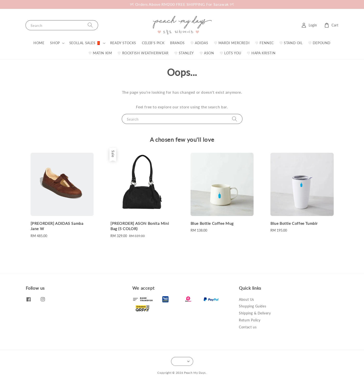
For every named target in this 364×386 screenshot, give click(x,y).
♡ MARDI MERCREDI (232, 43)
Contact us (247, 327)
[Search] (90, 25)
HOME (38, 43)
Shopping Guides (252, 306)
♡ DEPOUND (319, 43)
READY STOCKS (123, 43)
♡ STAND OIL (291, 43)
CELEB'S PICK (153, 43)
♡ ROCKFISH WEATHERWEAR (143, 53)
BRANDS (177, 43)
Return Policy (250, 320)
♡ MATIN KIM (100, 53)
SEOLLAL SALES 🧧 (85, 43)
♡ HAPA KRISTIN (261, 53)
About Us (246, 299)
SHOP (55, 43)
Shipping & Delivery (255, 313)
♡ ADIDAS (199, 43)
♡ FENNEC (264, 43)
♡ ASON (207, 53)
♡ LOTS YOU (230, 53)
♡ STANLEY (184, 53)
